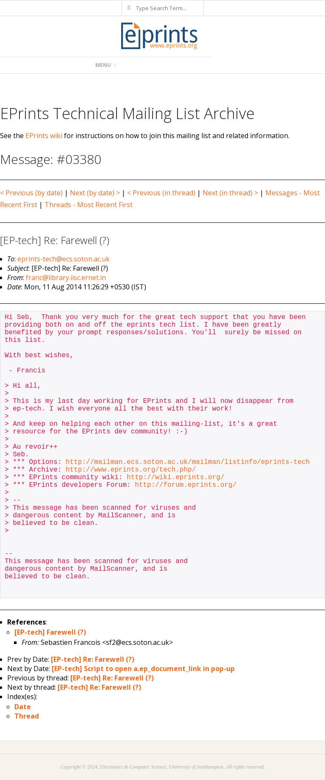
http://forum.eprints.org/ (185, 485)
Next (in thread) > (230, 192)
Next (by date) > (95, 192)
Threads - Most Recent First (88, 204)
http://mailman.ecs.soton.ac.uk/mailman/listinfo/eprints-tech (188, 462)
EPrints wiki (43, 135)
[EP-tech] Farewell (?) (50, 632)
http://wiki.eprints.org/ (175, 477)
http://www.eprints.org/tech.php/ (131, 470)
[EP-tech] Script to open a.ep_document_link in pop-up (143, 668)
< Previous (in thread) (161, 192)
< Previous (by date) (31, 192)
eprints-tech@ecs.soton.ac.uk (63, 259)
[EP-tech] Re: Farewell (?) (92, 659)
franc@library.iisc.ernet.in (66, 277)
